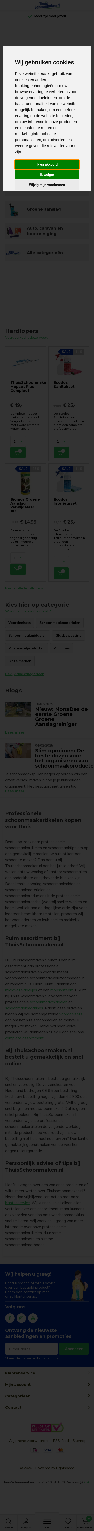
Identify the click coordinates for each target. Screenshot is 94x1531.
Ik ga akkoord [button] (47, 164)
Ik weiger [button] (47, 175)
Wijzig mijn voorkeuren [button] (47, 185)
